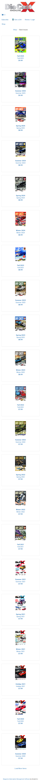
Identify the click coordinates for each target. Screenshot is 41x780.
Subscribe (5, 20)
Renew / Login (30, 20)
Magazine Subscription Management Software (16, 779)
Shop (3, 24)
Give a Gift (17, 20)
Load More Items (20, 768)
